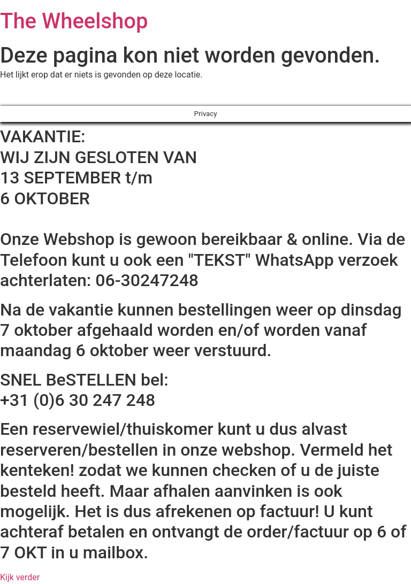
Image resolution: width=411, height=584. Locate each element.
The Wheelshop (74, 21)
